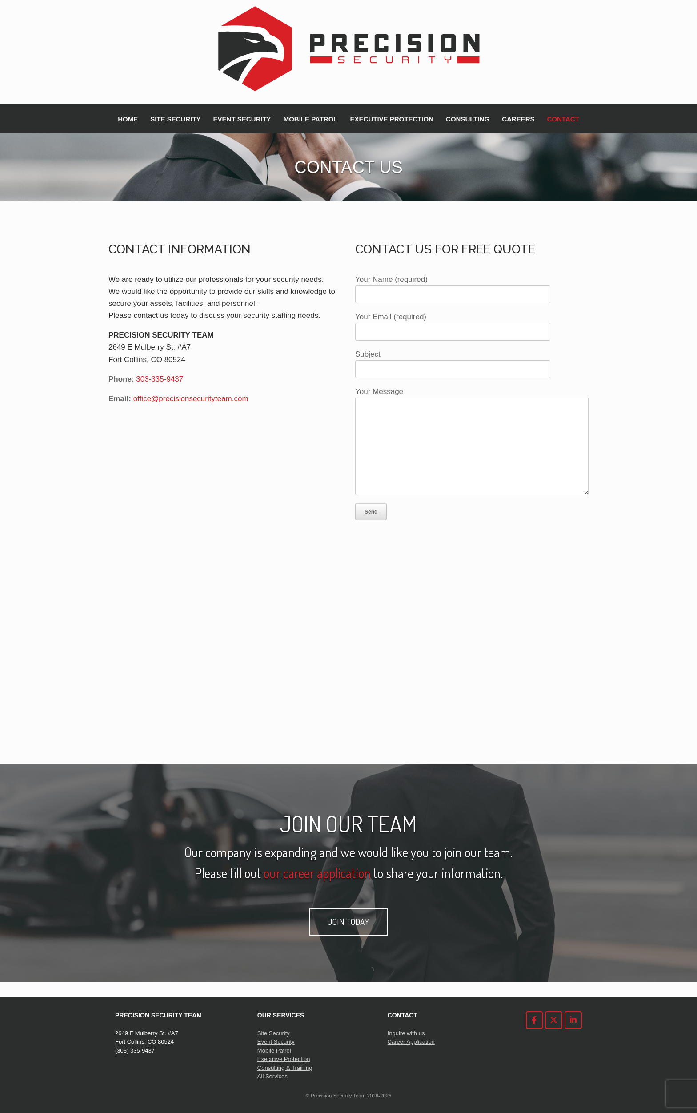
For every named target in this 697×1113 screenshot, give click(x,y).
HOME (128, 119)
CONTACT (563, 119)
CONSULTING (467, 119)
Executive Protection (283, 1059)
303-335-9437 (159, 379)
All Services (272, 1076)
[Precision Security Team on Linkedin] (573, 1020)
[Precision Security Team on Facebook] (534, 1020)
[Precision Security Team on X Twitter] (553, 1020)
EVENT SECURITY (242, 119)
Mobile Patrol (274, 1050)
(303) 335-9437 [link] (135, 1050)
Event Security (276, 1041)
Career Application (411, 1041)
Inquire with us (406, 1033)
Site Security (273, 1033)
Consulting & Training (284, 1068)
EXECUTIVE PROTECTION (392, 119)
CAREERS (518, 119)
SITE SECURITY (175, 119)
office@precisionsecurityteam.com (190, 398)
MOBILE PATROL (311, 119)
